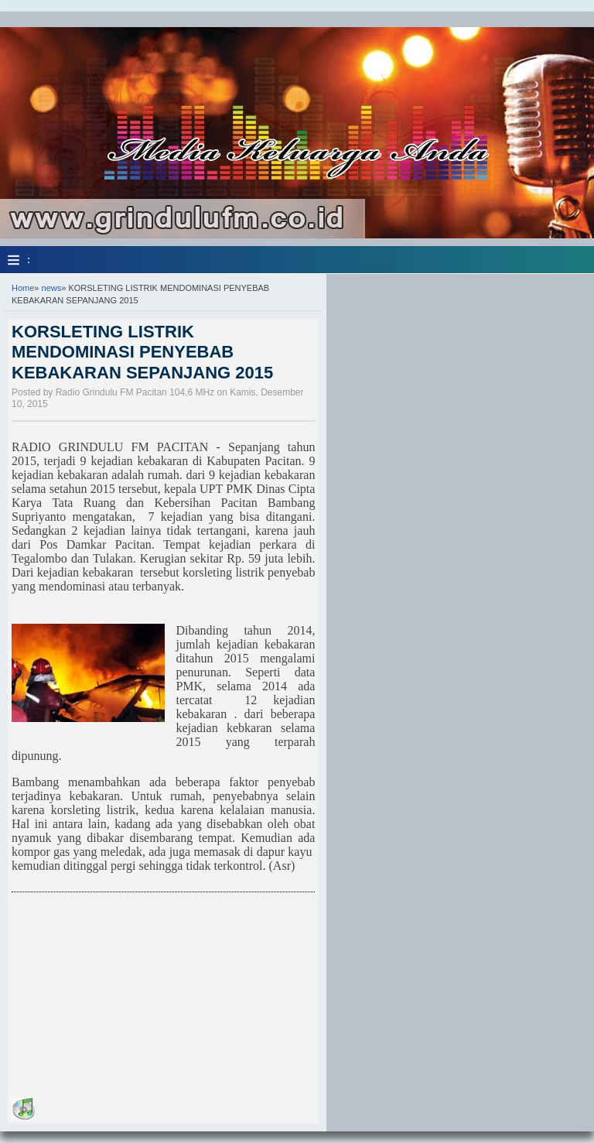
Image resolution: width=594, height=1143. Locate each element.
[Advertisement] (128, 997)
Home (23, 288)
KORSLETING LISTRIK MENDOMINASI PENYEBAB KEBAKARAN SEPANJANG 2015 (142, 352)
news (52, 288)
